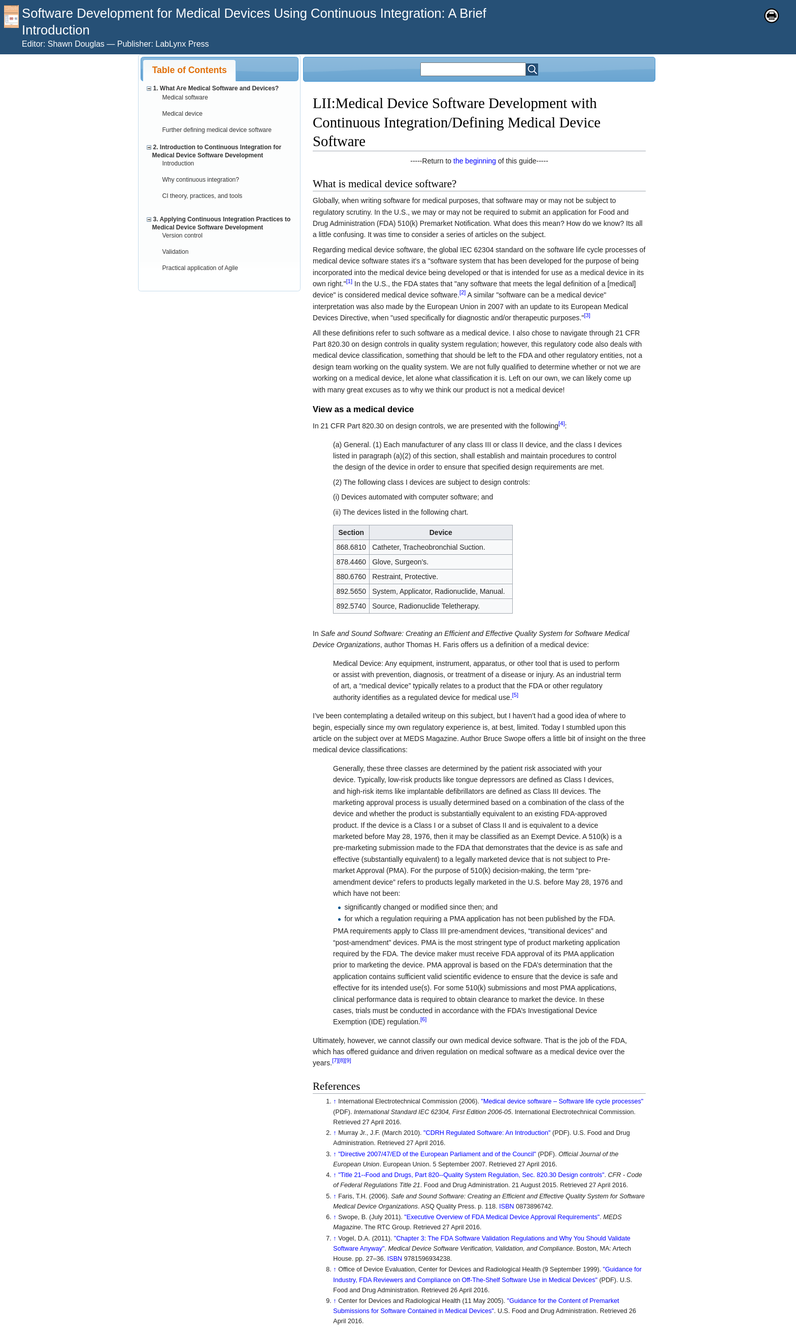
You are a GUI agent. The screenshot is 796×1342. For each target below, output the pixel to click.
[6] (423, 1020)
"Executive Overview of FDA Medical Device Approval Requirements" (502, 1217)
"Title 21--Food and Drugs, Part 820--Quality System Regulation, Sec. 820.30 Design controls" (471, 1175)
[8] (342, 1061)
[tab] (189, 70)
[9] (348, 1061)
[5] (515, 695)
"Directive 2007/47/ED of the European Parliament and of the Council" (437, 1154)
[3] (587, 316)
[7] (335, 1061)
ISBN (506, 1206)
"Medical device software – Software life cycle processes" (562, 1101)
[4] (561, 424)
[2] (462, 293)
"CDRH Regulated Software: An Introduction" (486, 1132)
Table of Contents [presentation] (189, 70)
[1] (349, 281)
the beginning (474, 161)
